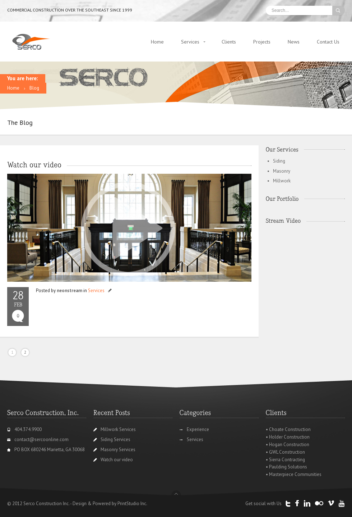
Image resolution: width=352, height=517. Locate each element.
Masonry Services (118, 449)
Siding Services (115, 439)
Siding (279, 161)
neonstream (69, 290)
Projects (261, 41)
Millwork (282, 181)
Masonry (281, 171)
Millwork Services (118, 429)
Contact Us (328, 41)
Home (157, 41)
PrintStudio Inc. (132, 503)
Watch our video (117, 460)
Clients (229, 41)
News (294, 41)
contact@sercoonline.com (41, 439)
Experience (198, 429)
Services (190, 41)
